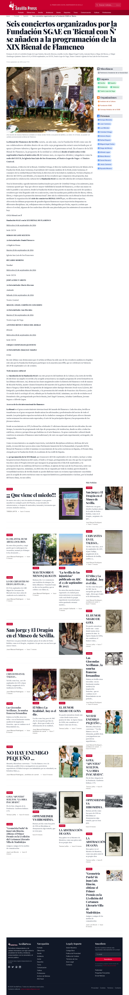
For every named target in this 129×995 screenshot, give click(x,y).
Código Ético (70, 950)
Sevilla (40, 12)
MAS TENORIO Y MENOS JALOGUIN (44, 574)
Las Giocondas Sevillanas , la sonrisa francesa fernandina (17, 710)
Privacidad (94, 988)
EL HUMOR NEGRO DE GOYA (70, 709)
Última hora (31, 12)
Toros (76, 12)
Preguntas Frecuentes (102, 973)
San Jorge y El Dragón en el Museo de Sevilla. (94, 497)
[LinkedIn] (20, 967)
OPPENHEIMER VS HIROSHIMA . (43, 817)
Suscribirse (108, 959)
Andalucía (49, 12)
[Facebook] (9, 967)
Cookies (103, 988)
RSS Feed (40, 979)
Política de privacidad (109, 965)
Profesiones (106, 12)
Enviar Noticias (100, 976)
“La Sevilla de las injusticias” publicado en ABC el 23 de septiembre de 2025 (71, 579)
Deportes (67, 12)
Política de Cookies (72, 956)
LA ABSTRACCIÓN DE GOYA (70, 831)
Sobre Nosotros (71, 948)
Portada (21, 12)
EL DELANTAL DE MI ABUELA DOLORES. (16, 540)
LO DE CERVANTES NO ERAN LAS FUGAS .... (17, 583)
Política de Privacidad (73, 953)
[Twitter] (13, 967)
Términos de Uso (72, 959)
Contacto (69, 965)
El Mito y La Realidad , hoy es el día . (44, 711)
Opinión (25, 16)
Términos (110, 988)
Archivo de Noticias (43, 976)
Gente (58, 12)
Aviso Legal (70, 962)
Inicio (8, 16)
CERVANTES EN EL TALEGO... (15, 675)
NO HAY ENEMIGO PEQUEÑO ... (94, 719)
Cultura (96, 12)
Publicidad (98, 970)
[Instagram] (16, 967)
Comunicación (86, 12)
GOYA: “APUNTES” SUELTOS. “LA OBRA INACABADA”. (16, 799)
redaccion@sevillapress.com (30, 989)
